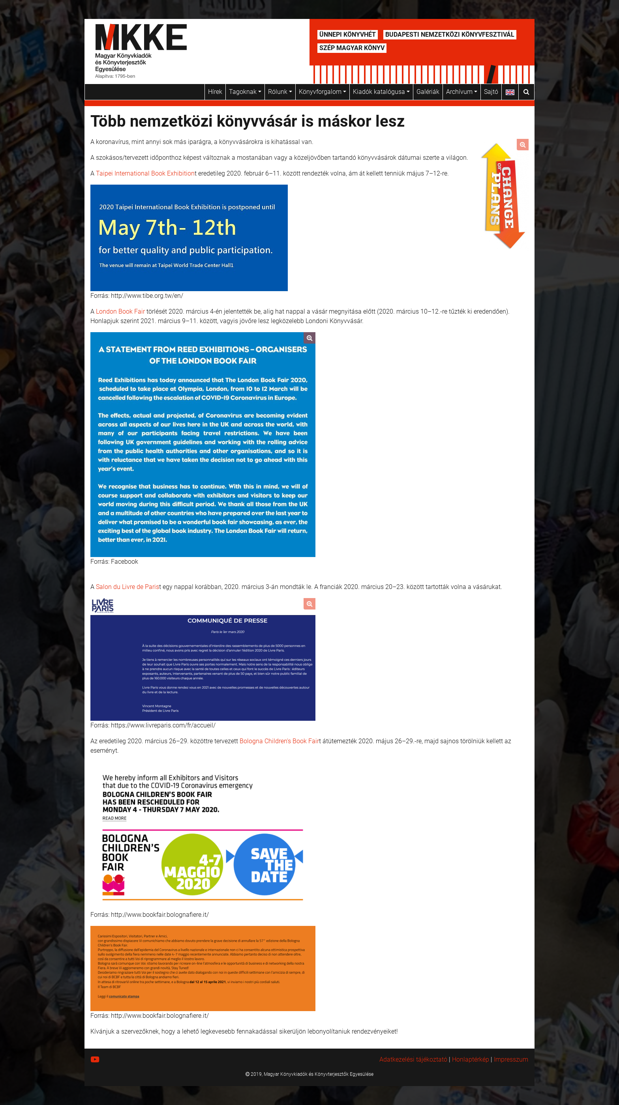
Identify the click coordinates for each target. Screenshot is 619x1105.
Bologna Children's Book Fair (279, 741)
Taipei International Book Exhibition (145, 173)
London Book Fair (120, 311)
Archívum (461, 91)
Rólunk (280, 91)
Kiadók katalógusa (381, 91)
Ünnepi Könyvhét (347, 34)
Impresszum (511, 1059)
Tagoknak (245, 91)
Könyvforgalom (322, 91)
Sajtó (491, 91)
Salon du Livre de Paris (127, 587)
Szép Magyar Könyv (352, 48)
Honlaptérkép (470, 1059)
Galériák (427, 91)
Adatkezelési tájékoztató (413, 1059)
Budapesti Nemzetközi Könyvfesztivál (449, 34)
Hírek (215, 91)
